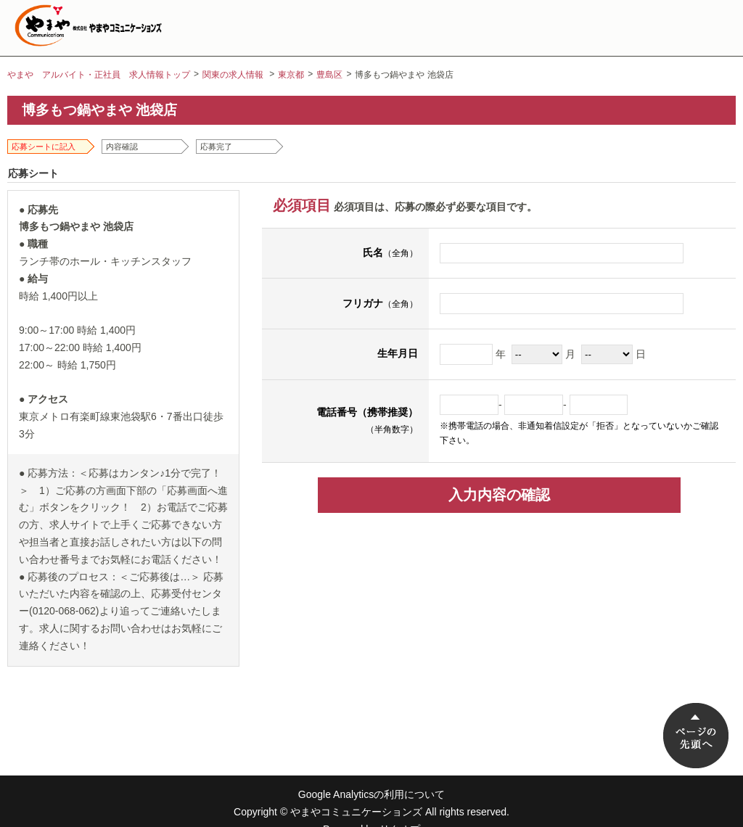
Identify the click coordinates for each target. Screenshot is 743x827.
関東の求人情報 (232, 75)
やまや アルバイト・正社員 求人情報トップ (98, 75)
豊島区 (329, 75)
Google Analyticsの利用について (371, 794)
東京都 (291, 75)
